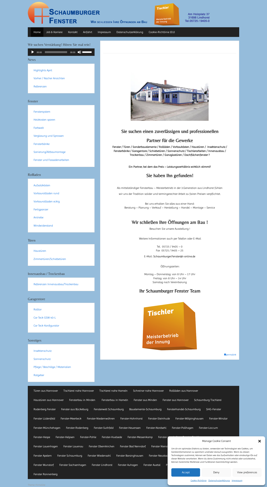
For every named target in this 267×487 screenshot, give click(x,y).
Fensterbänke (42, 144)
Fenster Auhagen (128, 465)
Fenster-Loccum (208, 427)
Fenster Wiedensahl (99, 455)
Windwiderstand (43, 225)
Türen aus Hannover (46, 390)
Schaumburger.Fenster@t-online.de (174, 256)
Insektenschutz (43, 350)
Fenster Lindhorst (102, 465)
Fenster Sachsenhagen (72, 465)
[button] (259, 441)
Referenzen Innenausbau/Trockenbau (56, 284)
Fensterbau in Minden (82, 400)
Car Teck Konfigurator (46, 325)
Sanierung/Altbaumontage (49, 152)
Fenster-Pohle (88, 437)
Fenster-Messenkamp (140, 437)
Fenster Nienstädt (161, 446)
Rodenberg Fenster (45, 409)
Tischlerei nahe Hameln (113, 390)
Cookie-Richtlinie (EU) (162, 32)
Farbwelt (39, 127)
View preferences (247, 472)
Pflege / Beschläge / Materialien (52, 367)
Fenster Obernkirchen (101, 446)
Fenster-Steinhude (159, 418)
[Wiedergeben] (32, 52)
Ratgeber (39, 375)
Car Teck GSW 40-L (45, 317)
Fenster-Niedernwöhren (101, 418)
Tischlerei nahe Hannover (78, 390)
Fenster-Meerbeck (71, 418)
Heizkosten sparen (44, 119)
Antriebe (38, 217)
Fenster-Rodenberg (77, 427)
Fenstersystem (42, 111)
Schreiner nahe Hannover (148, 390)
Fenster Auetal (152, 465)
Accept (186, 472)
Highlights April (43, 70)
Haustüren (40, 250)
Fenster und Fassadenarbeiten (51, 160)
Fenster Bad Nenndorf (133, 446)
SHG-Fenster (213, 409)
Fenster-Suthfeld (103, 427)
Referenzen (40, 86)
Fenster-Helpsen (65, 437)
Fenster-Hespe (42, 437)
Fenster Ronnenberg (45, 474)
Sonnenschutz (42, 359)
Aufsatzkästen (42, 185)
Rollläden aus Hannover (183, 390)
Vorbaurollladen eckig (47, 201)
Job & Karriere (54, 32)
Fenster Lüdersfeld (44, 418)
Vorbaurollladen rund (46, 193)
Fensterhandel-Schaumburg (184, 409)
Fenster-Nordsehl (156, 427)
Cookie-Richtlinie (199, 480)
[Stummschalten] (79, 52)
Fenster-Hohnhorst (131, 418)
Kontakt (73, 32)
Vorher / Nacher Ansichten (49, 78)
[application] (61, 52)
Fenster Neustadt (159, 455)
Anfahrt (87, 32)
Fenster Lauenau (73, 446)
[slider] (56, 52)
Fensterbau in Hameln (115, 400)
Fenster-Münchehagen (47, 427)
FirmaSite (40, 484)
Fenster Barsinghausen (129, 455)
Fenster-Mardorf (167, 437)
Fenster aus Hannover (176, 400)
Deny (216, 472)
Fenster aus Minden (145, 400)
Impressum (237, 480)
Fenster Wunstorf (44, 465)
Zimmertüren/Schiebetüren (50, 259)
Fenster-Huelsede (112, 437)
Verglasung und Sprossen (49, 135)
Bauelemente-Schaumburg (145, 409)
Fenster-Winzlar (218, 418)
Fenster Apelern (43, 455)
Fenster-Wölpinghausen (189, 418)
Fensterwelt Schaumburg (109, 409)
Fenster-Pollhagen (182, 427)
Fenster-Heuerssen (130, 427)
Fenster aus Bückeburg (74, 409)
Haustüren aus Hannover (49, 400)
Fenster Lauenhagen (46, 446)
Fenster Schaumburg (69, 455)
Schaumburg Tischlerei (208, 400)
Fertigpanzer (41, 209)
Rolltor (38, 309)
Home (37, 32)
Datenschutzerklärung (219, 480)
